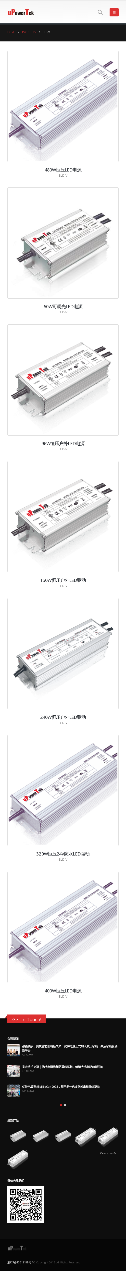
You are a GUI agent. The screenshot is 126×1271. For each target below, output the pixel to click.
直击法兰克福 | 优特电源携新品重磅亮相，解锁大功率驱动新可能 (62, 1067)
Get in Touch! (26, 1019)
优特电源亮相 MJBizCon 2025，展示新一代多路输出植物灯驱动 (61, 1086)
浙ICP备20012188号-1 (20, 1262)
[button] (61, 1105)
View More (108, 1153)
